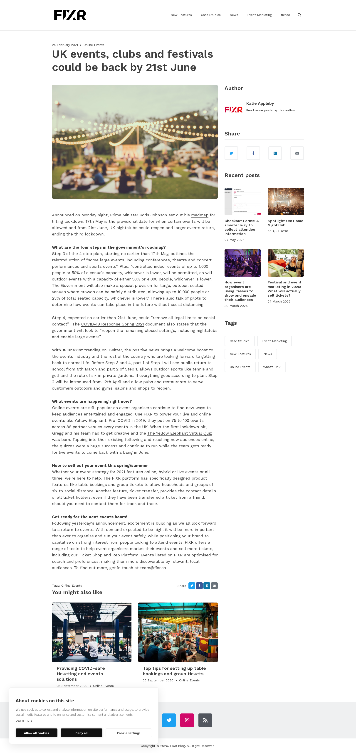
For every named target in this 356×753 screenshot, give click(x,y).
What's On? (272, 367)
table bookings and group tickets (110, 484)
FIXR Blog (177, 746)
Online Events (94, 45)
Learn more (24, 720)
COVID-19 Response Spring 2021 (112, 324)
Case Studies (211, 15)
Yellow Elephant (90, 420)
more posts (264, 110)
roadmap (199, 215)
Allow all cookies (36, 733)
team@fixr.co (153, 567)
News (234, 15)
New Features (181, 15)
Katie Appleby (260, 103)
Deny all (81, 733)
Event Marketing (259, 15)
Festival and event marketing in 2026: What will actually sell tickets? (285, 289)
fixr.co (285, 15)
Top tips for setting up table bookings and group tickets (174, 670)
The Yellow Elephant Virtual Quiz (179, 433)
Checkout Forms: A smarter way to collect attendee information (242, 227)
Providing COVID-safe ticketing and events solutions (81, 673)
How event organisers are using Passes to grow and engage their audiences (240, 291)
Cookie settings (128, 733)
